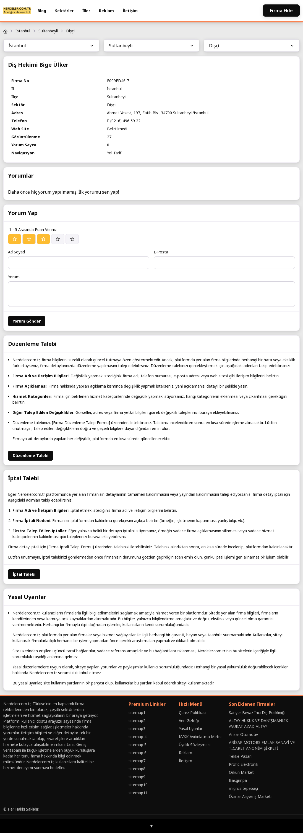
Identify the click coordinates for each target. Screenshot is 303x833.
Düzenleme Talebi (30, 455)
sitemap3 (137, 728)
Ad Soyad (16, 252)
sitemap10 (138, 784)
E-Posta (161, 252)
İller (86, 10)
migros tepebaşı (243, 788)
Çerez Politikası (192, 712)
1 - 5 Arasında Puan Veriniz (33, 229)
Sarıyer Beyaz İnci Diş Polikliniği (257, 712)
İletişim (130, 10)
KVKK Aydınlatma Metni (200, 736)
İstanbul (22, 30)
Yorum (14, 276)
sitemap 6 (138, 752)
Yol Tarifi (114, 152)
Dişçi (70, 30)
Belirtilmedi (117, 128)
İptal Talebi (24, 574)
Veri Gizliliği (189, 720)
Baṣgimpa (238, 780)
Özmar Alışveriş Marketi (250, 796)
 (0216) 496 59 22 (123, 120)
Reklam (106, 10)
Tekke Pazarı (240, 756)
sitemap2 (137, 720)
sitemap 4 (138, 736)
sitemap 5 (138, 744)
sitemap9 (137, 776)
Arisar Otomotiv (243, 734)
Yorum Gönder (27, 321)
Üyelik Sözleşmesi (194, 744)
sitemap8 (137, 768)
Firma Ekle (281, 10)
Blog (42, 10)
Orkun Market (241, 772)
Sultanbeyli (48, 30)
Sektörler (64, 10)
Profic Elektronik (243, 764)
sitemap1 (137, 712)
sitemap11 (138, 792)
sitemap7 (137, 760)
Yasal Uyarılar (190, 728)
